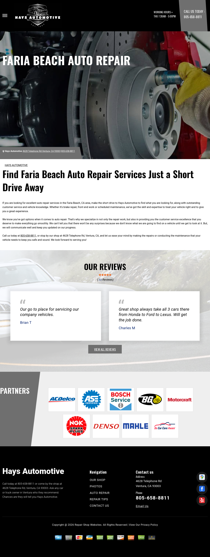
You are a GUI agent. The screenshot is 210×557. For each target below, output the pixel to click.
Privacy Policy (149, 524)
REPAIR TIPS (99, 499)
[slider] (105, 274)
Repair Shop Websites (88, 524)
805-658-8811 (193, 16)
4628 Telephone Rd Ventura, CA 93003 (42, 151)
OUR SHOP (97, 480)
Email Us (142, 506)
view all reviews (105, 349)
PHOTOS (96, 486)
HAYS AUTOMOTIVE (16, 165)
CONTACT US (99, 505)
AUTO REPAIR (99, 493)
